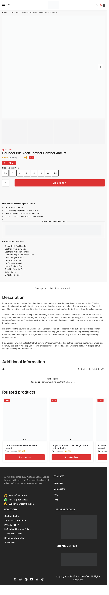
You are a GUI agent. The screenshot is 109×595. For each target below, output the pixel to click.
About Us (58, 483)
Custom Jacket (11, 516)
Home (4, 13)
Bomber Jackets (49, 382)
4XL (55, 173)
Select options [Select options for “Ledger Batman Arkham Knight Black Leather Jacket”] (71, 457)
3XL (48, 173)
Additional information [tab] (61, 288)
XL (34, 173)
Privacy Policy (11, 525)
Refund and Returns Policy (17, 529)
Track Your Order (13, 533)
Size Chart (14, 13)
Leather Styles (63, 382)
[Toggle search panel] (97, 5)
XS (5, 173)
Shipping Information (14, 538)
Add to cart (59, 182)
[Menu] (6, 5)
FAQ (56, 500)
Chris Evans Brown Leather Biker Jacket (21, 446)
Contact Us (59, 489)
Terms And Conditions (15, 520)
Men (73, 382)
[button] (102, 5)
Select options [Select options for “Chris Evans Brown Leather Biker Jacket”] (25, 457)
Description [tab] (40, 288)
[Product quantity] (5, 182)
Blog (56, 494)
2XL (41, 173)
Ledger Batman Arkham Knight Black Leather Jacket (70, 446)
